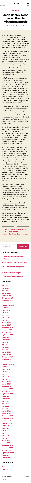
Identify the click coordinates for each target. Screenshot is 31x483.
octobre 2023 (6, 362)
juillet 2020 (6, 458)
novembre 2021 (7, 418)
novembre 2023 (7, 359)
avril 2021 (5, 435)
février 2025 (6, 322)
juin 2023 (5, 372)
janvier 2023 (6, 384)
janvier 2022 (6, 413)
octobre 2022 (6, 391)
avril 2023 (5, 376)
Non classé (5, 467)
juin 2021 (5, 430)
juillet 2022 (6, 399)
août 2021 (5, 426)
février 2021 (6, 440)
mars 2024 (6, 349)
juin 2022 (5, 401)
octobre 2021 (6, 421)
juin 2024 (5, 342)
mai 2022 (5, 403)
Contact (4, 479)
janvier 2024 (6, 354)
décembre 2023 (7, 357)
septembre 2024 (8, 335)
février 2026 (6, 293)
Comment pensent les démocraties (14, 263)
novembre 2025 (7, 300)
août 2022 (5, 396)
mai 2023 (5, 374)
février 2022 (6, 411)
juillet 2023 (6, 369)
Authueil (15, 3)
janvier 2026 (6, 295)
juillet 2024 (6, 340)
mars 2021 (5, 438)
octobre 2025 (6, 303)
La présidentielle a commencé (12, 276)
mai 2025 (5, 315)
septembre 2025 (8, 305)
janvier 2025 (6, 325)
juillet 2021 (5, 428)
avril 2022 (5, 406)
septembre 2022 (8, 394)
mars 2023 (6, 379)
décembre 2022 (7, 386)
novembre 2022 (7, 389)
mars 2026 (6, 290)
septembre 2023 (8, 364)
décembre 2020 (7, 445)
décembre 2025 (7, 298)
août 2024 (5, 337)
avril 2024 (5, 347)
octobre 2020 (6, 450)
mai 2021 (5, 433)
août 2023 (5, 367)
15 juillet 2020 (22, 26)
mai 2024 (5, 345)
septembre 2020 (8, 453)
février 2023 (6, 381)
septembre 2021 (7, 423)
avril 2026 (5, 288)
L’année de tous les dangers (11, 273)
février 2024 (6, 352)
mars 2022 (5, 408)
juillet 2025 (6, 310)
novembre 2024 (7, 330)
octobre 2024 (6, 332)
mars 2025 (6, 320)
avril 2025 (5, 318)
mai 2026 (5, 286)
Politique (15, 11)
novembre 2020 (7, 448)
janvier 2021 (6, 443)
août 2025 (5, 308)
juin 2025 (5, 313)
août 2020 (5, 455)
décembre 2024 (7, 327)
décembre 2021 (7, 416)
